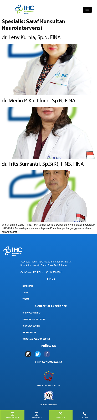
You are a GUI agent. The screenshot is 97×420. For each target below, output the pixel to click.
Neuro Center (29, 332)
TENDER (26, 299)
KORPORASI (28, 286)
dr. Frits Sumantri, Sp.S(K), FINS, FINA (43, 164)
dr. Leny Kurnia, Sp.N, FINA (31, 38)
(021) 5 (50, 272)
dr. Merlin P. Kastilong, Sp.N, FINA (38, 101)
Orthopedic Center (32, 313)
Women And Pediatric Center (36, 339)
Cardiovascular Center (34, 319)
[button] (87, 10)
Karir (25, 293)
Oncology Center (31, 326)
